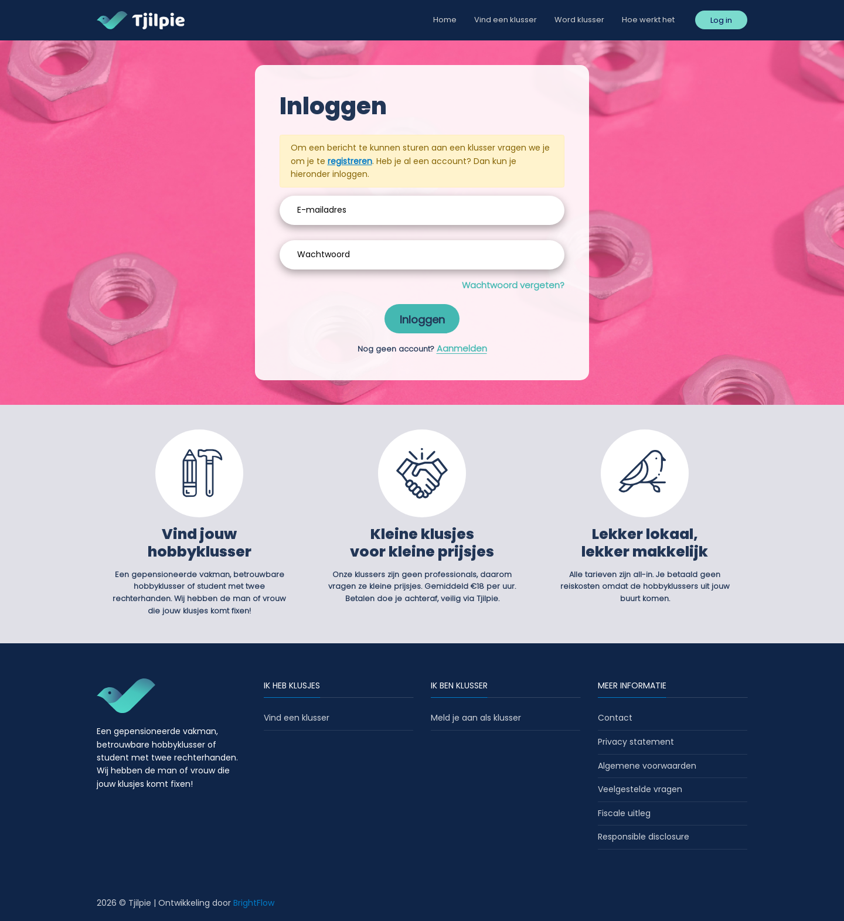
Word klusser (579, 19)
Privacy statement (636, 742)
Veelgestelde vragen (640, 789)
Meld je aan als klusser (476, 718)
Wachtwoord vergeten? (513, 285)
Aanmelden (462, 348)
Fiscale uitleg (624, 813)
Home (445, 19)
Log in (721, 20)
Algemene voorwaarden (647, 766)
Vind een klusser (505, 19)
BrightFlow (253, 903)
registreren (350, 161)
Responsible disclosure (643, 836)
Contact (615, 718)
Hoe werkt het (648, 19)
